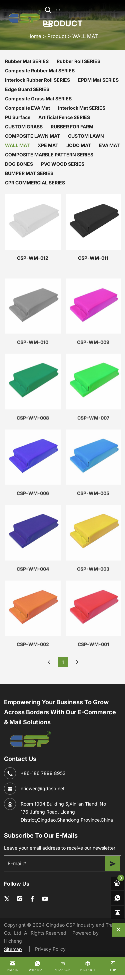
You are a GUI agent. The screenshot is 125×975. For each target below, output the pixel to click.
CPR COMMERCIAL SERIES (35, 182)
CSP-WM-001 (93, 677)
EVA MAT (109, 145)
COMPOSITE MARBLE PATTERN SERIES (49, 154)
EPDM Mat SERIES (98, 80)
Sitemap (13, 949)
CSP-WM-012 (32, 258)
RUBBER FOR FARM (72, 126)
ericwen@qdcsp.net (43, 788)
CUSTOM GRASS (24, 126)
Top (113, 970)
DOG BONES (19, 164)
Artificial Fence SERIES (64, 117)
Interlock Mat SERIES (81, 108)
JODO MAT (78, 145)
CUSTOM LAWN (86, 136)
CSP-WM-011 (93, 258)
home (34, 36)
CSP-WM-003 (93, 602)
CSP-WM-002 (33, 677)
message (62, 970)
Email (12, 970)
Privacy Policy (50, 949)
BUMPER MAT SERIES (29, 173)
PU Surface (17, 117)
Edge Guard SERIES (27, 89)
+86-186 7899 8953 (43, 773)
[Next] (77, 662)
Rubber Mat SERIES (27, 61)
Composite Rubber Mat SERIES (40, 70)
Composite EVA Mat (27, 108)
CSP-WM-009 (93, 375)
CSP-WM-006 (33, 526)
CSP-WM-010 (32, 375)
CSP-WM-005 (93, 526)
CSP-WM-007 (93, 450)
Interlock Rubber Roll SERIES (37, 80)
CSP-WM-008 (33, 450)
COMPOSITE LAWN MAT (32, 136)
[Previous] (49, 662)
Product (56, 36)
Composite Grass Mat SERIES (38, 98)
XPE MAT (48, 145)
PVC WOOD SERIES (62, 164)
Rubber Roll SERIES (78, 61)
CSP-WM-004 (33, 602)
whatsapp (37, 970)
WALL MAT (85, 36)
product (87, 970)
